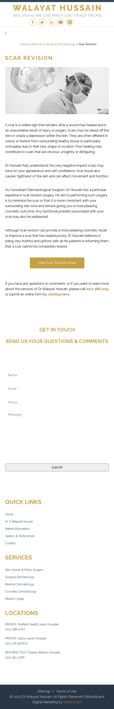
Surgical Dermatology (19, 577)
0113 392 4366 (15, 657)
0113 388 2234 (97, 289)
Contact (10, 543)
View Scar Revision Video (57, 263)
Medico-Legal (14, 598)
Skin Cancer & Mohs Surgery (24, 569)
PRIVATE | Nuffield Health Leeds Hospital (32, 624)
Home (9, 514)
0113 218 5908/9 (16, 643)
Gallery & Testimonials (20, 536)
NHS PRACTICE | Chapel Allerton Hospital (32, 652)
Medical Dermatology (19, 584)
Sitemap (44, 691)
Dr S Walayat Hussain (19, 521)
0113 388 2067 (15, 629)
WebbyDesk (72, 702)
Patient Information (17, 528)
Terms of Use (66, 691)
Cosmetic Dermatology (20, 591)
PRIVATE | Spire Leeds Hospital (25, 638)
